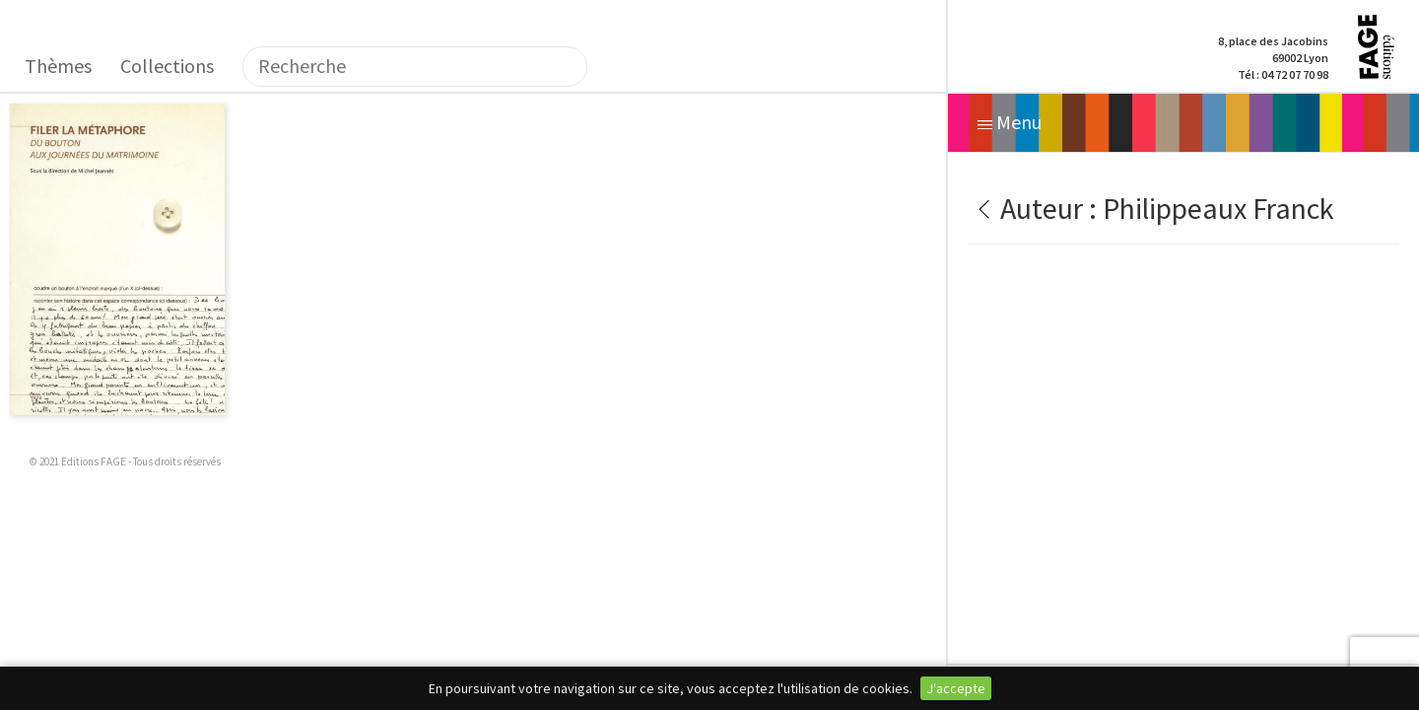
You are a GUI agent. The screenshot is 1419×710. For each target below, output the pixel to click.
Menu (1010, 121)
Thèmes (58, 65)
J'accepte (955, 688)
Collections (167, 65)
